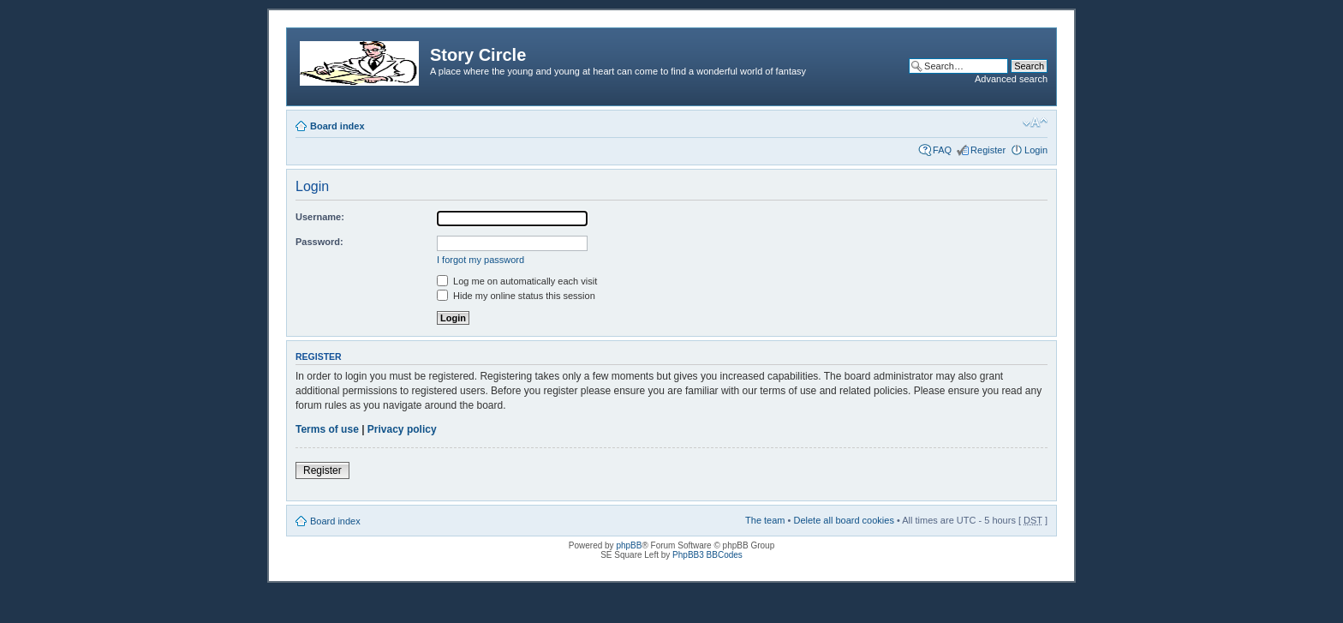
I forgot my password (480, 260)
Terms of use (327, 429)
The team (765, 520)
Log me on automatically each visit (517, 281)
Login (1036, 150)
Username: (319, 217)
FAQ (942, 150)
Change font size (1035, 122)
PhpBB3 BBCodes (707, 555)
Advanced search (1011, 79)
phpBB (629, 545)
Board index (337, 126)
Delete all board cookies (843, 520)
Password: (319, 242)
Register (988, 150)
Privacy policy (402, 429)
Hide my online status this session (516, 296)
